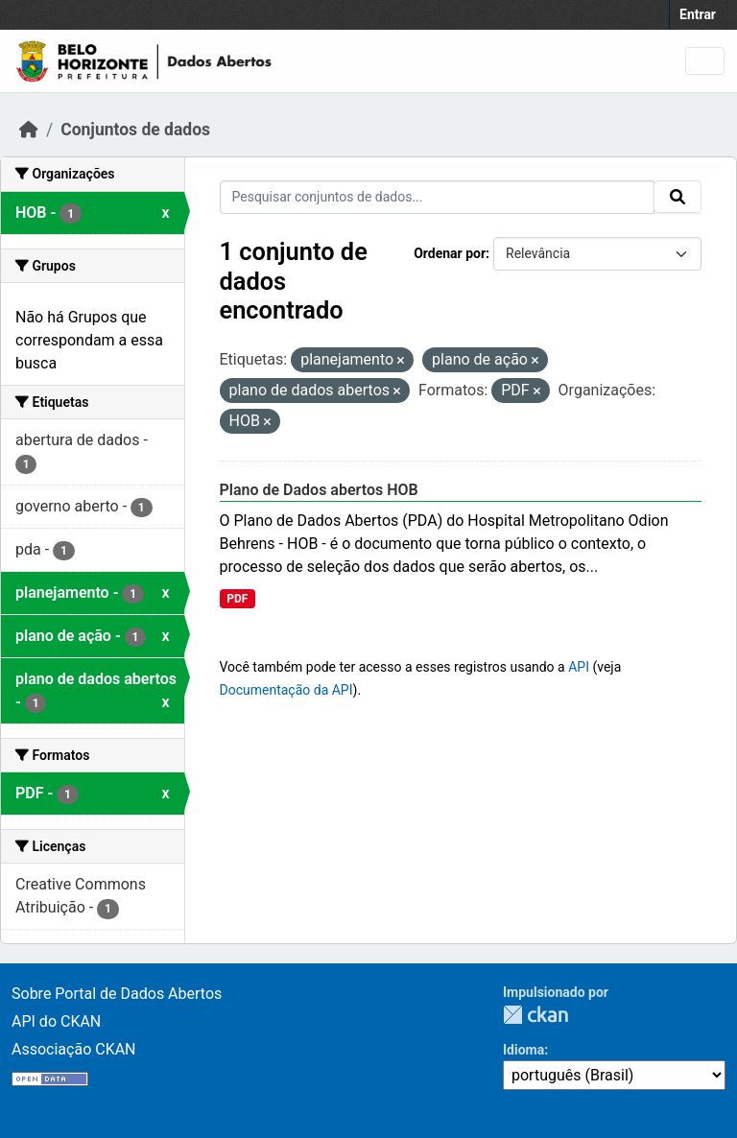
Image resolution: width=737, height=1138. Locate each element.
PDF (237, 598)
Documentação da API (286, 690)
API (578, 667)
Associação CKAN (74, 1049)
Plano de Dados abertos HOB (319, 490)
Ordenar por (450, 253)
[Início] (28, 129)
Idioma (523, 1049)
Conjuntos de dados (135, 129)
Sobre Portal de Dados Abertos (117, 993)
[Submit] (677, 196)
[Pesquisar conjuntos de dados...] (437, 197)
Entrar (697, 14)
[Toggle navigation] (705, 61)
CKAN (535, 1015)
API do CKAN (56, 1021)
